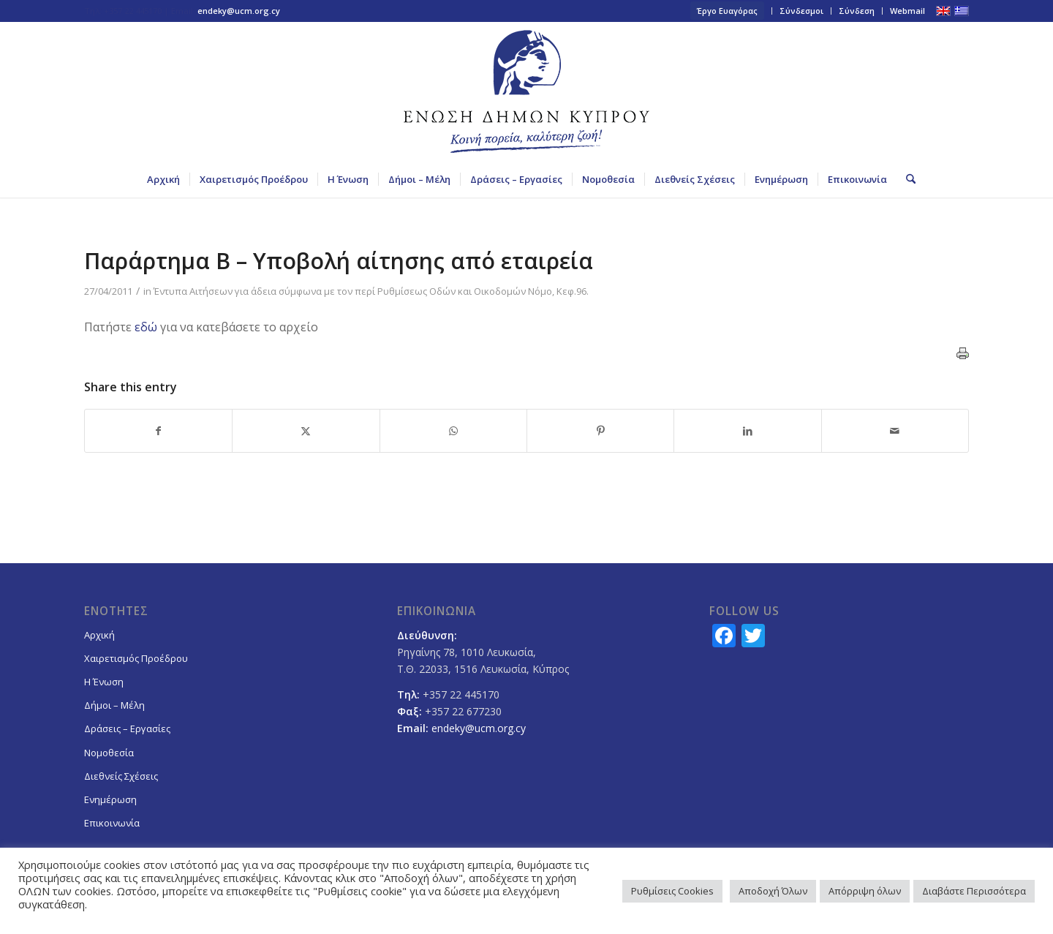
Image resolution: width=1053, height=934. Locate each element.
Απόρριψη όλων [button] (865, 890)
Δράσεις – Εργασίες (127, 728)
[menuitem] (727, 11)
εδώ (146, 327)
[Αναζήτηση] (906, 179)
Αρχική (99, 634)
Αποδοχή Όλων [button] (773, 890)
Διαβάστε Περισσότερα (974, 890)
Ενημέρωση (110, 799)
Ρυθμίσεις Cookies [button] (672, 890)
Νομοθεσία (109, 752)
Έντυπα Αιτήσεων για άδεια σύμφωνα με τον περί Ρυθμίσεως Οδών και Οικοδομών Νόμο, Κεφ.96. (371, 291)
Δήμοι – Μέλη (114, 705)
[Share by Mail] (895, 431)
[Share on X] (306, 431)
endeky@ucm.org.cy (238, 10)
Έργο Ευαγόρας (727, 10)
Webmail (907, 10)
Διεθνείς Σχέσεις (121, 776)
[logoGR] (526, 91)
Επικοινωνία (112, 822)
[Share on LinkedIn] (747, 431)
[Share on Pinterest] (600, 431)
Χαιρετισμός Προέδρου (136, 658)
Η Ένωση (104, 681)
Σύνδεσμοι (801, 10)
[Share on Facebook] (158, 431)
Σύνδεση (857, 10)
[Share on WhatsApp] (453, 431)
